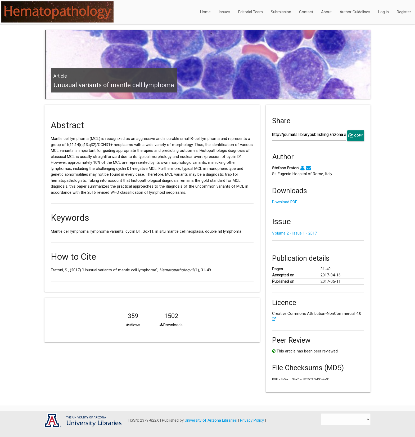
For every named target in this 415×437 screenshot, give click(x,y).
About (326, 12)
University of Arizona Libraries (211, 420)
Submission (281, 12)
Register (404, 12)
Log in (383, 12)
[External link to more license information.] (274, 319)
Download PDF (284, 202)
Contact (306, 12)
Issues (224, 12)
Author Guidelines (355, 12)
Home (205, 12)
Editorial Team (250, 12)
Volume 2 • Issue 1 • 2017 (294, 233)
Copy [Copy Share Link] (355, 136)
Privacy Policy (252, 420)
